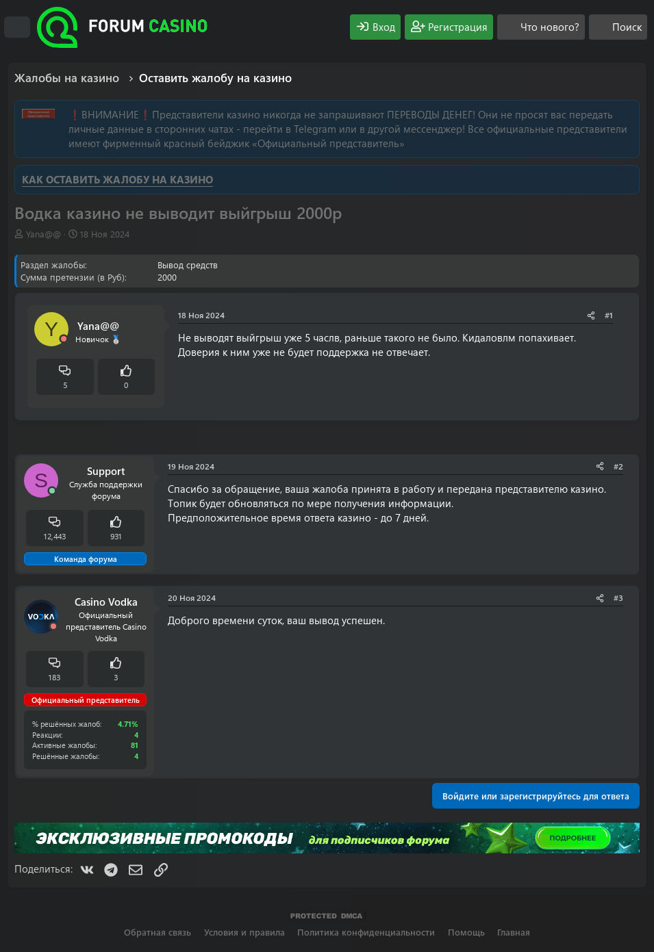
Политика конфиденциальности (366, 932)
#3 (618, 597)
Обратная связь (157, 932)
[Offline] (63, 339)
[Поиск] (618, 27)
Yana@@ (43, 234)
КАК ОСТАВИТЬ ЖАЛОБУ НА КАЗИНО (117, 179)
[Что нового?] (541, 27)
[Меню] (17, 27)
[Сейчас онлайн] (52, 491)
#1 (609, 314)
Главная (513, 932)
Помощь (466, 932)
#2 (618, 466)
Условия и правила (244, 932)
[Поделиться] (591, 315)
